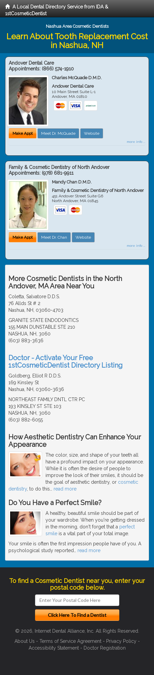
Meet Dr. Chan (54, 237)
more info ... (136, 142)
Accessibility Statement (54, 648)
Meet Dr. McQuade (58, 133)
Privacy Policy (121, 641)
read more (65, 489)
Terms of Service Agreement (70, 641)
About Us (24, 641)
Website (91, 133)
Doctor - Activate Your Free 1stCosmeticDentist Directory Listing (65, 361)
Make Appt (22, 133)
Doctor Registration (105, 648)
